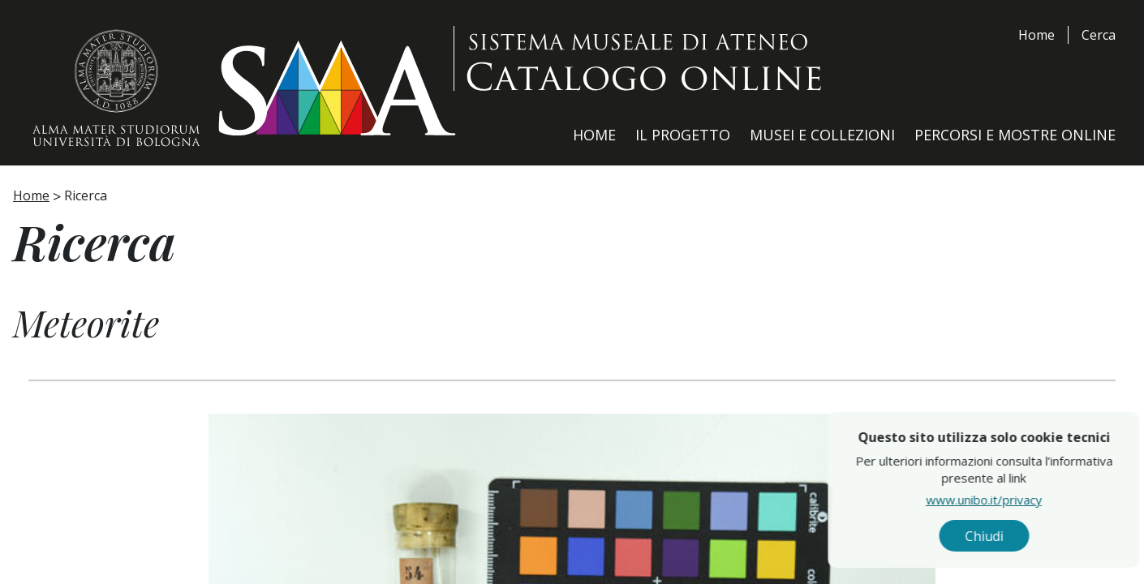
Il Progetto (682, 134)
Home (1036, 35)
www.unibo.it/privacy (1015, 499)
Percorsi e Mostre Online (1015, 134)
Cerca (1099, 35)
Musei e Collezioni (822, 134)
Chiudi (1015, 536)
